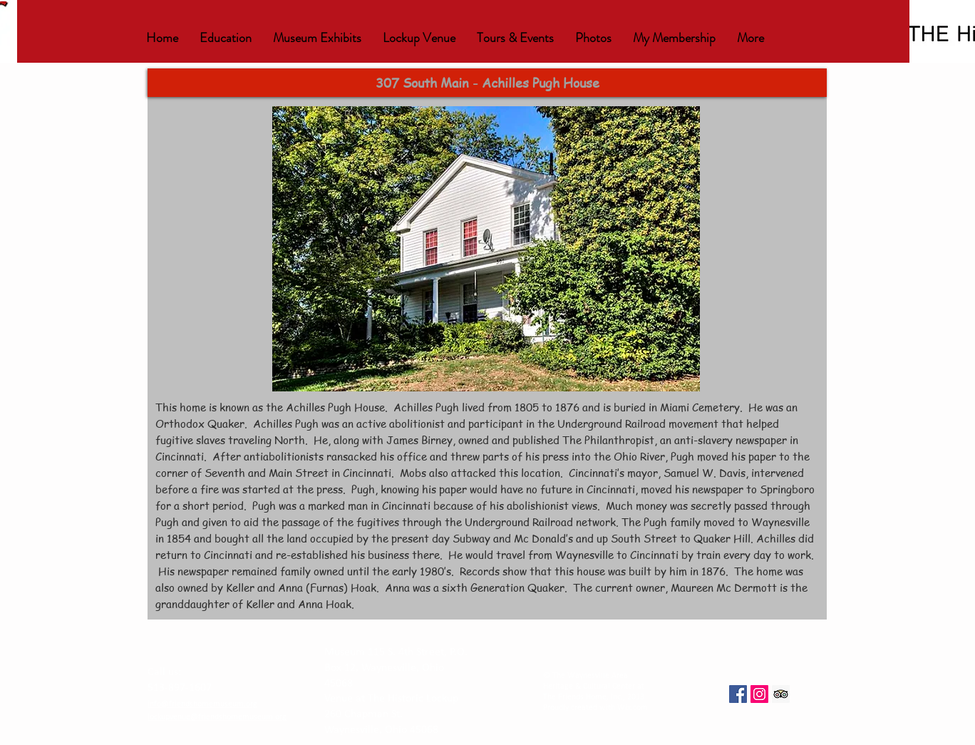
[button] (225, 38)
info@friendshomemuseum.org (202, 704)
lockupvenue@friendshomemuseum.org (217, 717)
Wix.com (632, 708)
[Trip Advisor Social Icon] (781, 694)
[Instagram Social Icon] (759, 694)
